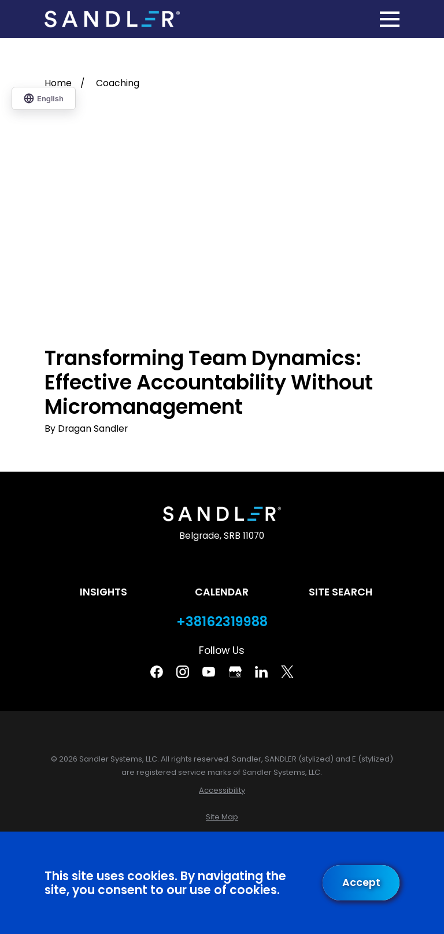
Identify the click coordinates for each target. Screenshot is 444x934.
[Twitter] (287, 671)
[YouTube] (208, 671)
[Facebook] (156, 671)
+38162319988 (222, 621)
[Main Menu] (389, 19)
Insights (103, 592)
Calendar (222, 592)
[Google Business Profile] (235, 671)
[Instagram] (182, 671)
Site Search (340, 592)
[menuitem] (222, 790)
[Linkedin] (261, 671)
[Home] (112, 19)
